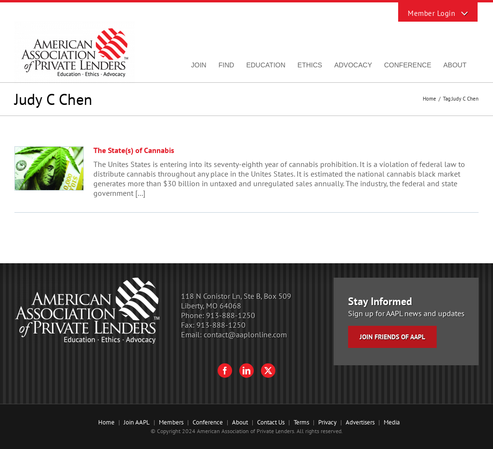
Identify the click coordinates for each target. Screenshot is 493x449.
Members (171, 422)
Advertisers (360, 422)
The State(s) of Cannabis (133, 150)
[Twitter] (268, 370)
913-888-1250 (230, 315)
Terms (301, 422)
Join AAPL (137, 422)
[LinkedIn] (246, 370)
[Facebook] (225, 370)
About (240, 422)
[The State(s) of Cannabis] (49, 168)
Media (392, 422)
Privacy (327, 422)
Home (106, 422)
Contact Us (271, 422)
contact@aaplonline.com (245, 334)
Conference (208, 422)
